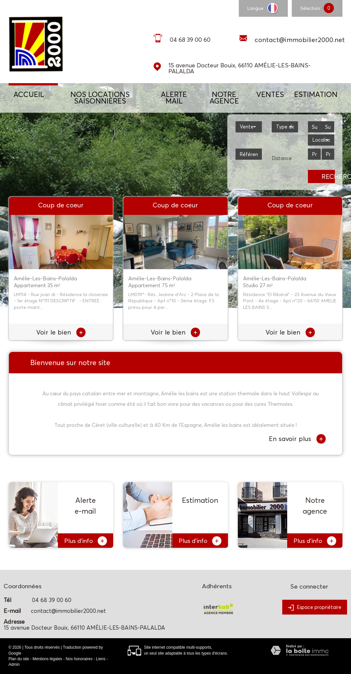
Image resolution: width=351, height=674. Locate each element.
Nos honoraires (79, 659)
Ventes (270, 94)
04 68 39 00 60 (190, 39)
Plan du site (19, 659)
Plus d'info (85, 541)
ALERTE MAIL (174, 97)
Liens (101, 659)
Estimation (316, 94)
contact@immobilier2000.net (300, 40)
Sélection (310, 8)
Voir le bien (61, 332)
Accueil (28, 94)
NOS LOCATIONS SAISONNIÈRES (100, 97)
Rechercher (328, 176)
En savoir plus (297, 439)
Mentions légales (47, 659)
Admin (14, 664)
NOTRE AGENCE (224, 97)
